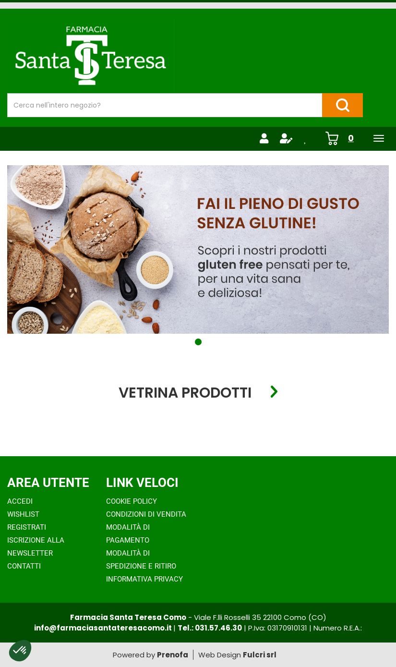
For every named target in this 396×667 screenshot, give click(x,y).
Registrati (26, 527)
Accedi (20, 501)
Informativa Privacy (144, 579)
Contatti (24, 566)
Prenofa (172, 655)
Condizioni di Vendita (146, 514)
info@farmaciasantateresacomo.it (103, 628)
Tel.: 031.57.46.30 (210, 628)
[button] (198, 342)
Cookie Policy (131, 501)
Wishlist (23, 514)
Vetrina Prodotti (185, 392)
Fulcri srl (259, 655)
